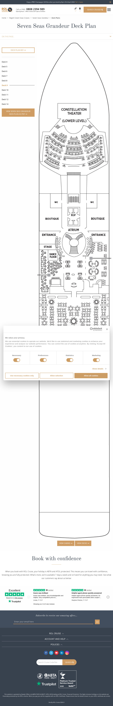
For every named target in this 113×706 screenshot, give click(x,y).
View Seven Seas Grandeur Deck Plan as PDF (18, 112)
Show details (97, 369)
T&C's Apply (79, 2)
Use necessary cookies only (22, 376)
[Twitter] (51, 653)
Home (4, 18)
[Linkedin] (62, 653)
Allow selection (56, 376)
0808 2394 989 (35, 9)
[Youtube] (56, 653)
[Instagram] (67, 653)
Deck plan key (17, 50)
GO (97, 622)
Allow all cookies (91, 376)
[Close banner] (107, 329)
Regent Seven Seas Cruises (19, 18)
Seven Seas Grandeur (40, 18)
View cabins (64, 543)
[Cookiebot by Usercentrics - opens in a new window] (91, 329)
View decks (82, 543)
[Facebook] (46, 653)
